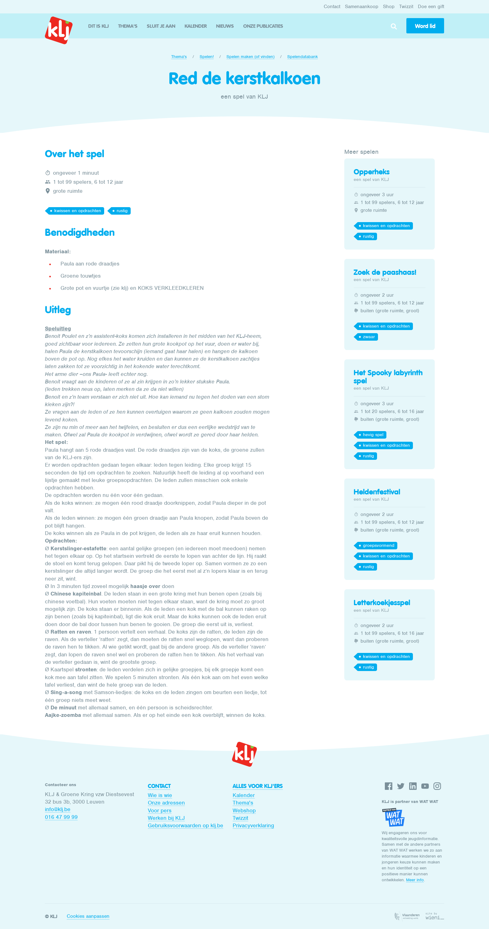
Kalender (196, 25)
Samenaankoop (361, 6)
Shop (389, 6)
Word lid (425, 26)
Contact (332, 6)
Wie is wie (160, 795)
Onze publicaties (263, 25)
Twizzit (406, 6)
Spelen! (207, 56)
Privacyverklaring (253, 825)
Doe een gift (431, 6)
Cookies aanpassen (88, 916)
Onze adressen (166, 802)
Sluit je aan (161, 25)
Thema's (128, 25)
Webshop (244, 810)
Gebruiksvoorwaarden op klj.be (185, 825)
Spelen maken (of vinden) (250, 56)
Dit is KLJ (98, 25)
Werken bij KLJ (166, 818)
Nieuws (225, 25)
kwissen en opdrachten (77, 210)
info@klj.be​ (57, 809)
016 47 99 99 (61, 817)
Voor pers (160, 810)
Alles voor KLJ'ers (258, 786)
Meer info (415, 880)
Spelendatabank (302, 56)
